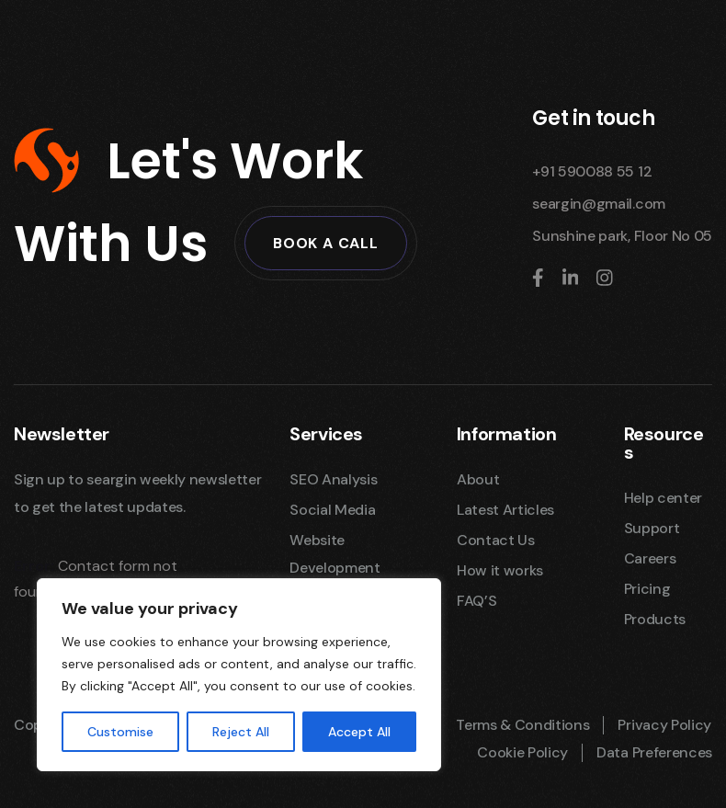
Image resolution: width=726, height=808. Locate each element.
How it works (500, 570)
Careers (650, 558)
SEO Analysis (333, 479)
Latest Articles (505, 509)
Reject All (240, 731)
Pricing (647, 588)
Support (652, 528)
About (478, 479)
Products (655, 619)
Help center (663, 497)
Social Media (332, 509)
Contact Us (496, 540)
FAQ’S (476, 600)
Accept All (359, 731)
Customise (120, 731)
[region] (239, 674)
